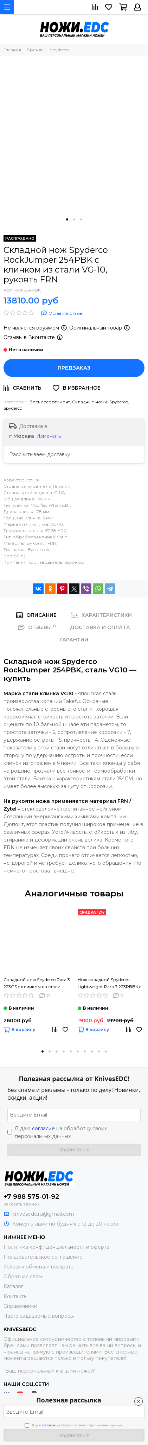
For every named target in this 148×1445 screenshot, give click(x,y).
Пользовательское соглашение (43, 1257)
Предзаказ (74, 368)
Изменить (48, 436)
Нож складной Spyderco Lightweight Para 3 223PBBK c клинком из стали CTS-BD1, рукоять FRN (109, 983)
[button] (67, 219)
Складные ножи (89, 401)
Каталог (13, 1286)
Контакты (15, 1296)
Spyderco (118, 401)
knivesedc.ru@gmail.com (43, 1214)
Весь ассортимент (50, 401)
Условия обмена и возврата (38, 1267)
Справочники (20, 1306)
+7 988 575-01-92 (31, 1197)
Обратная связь (23, 1276)
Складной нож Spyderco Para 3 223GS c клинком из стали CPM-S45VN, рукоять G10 (37, 983)
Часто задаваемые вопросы (39, 1316)
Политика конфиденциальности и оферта (56, 1247)
